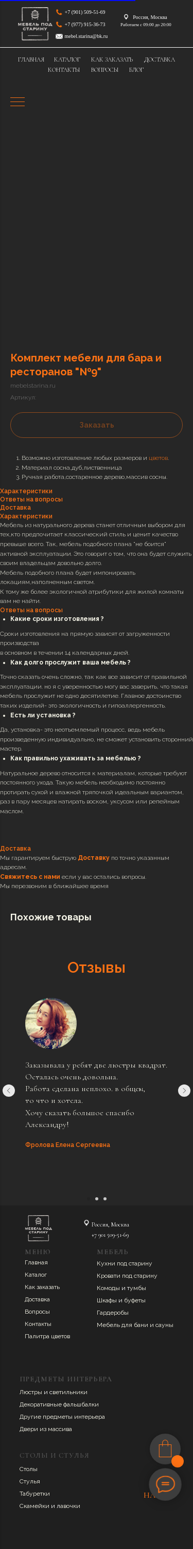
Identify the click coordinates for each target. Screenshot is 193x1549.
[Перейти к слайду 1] (88, 1198)
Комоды (109, 1288)
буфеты (135, 1300)
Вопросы (37, 1311)
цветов (158, 457)
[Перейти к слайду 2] (96, 1198)
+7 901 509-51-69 (110, 1234)
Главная (36, 1262)
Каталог (36, 1274)
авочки (70, 1506)
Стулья (30, 1481)
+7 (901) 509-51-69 (85, 12)
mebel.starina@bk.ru (86, 36)
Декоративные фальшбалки (59, 1404)
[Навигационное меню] (17, 102)
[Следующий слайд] (184, 1090)
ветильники (69, 1392)
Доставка (37, 1299)
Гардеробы (113, 1312)
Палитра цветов (47, 1336)
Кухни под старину (124, 1263)
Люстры (32, 1392)
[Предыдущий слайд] (9, 1090)
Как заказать (42, 1287)
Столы (29, 1469)
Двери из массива (46, 1429)
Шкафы (107, 1300)
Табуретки (35, 1493)
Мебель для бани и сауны (135, 1325)
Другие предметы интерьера (62, 1416)
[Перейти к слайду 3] (105, 1198)
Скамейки (35, 1506)
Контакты (38, 1323)
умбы (138, 1288)
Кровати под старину (127, 1275)
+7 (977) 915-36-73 (85, 24)
